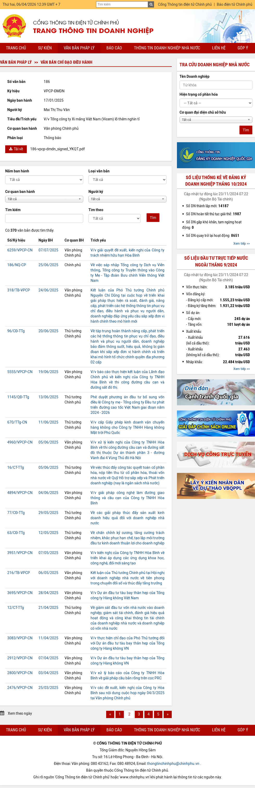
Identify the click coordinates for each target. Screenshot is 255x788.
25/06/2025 (48, 265)
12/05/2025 (48, 533)
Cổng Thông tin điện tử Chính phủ (185, 4)
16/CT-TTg (15, 467)
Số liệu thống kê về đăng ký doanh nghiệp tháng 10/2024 (216, 181)
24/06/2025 (48, 290)
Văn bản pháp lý (79, 47)
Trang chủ (16, 47)
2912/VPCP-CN (20, 658)
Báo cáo (114, 47)
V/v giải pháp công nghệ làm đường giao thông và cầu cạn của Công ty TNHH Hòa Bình (127, 498)
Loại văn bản (99, 171)
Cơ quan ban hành (20, 192)
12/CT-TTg (15, 607)
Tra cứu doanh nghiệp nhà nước (215, 65)
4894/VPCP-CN (20, 493)
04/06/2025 (48, 493)
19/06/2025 (48, 372)
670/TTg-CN (17, 422)
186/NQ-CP (16, 265)
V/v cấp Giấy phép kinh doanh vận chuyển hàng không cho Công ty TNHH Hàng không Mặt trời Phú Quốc (127, 427)
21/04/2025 (48, 607)
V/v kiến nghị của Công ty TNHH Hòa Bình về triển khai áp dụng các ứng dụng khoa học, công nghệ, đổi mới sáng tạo (127, 558)
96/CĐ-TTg (16, 331)
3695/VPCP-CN (20, 593)
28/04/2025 (48, 593)
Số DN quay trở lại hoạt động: (212, 235)
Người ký (95, 192)
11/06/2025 (48, 422)
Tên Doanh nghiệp (194, 76)
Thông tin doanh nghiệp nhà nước (167, 47)
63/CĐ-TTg (16, 533)
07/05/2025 (48, 553)
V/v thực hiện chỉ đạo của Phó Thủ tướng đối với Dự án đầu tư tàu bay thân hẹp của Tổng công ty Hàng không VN (127, 643)
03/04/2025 (48, 673)
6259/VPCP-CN (20, 250)
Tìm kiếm (13, 210)
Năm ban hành (17, 171)
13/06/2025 (48, 397)
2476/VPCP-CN (20, 688)
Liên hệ (219, 47)
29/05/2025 (48, 513)
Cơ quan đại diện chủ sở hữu (203, 112)
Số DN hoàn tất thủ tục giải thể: (213, 214)
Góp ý (243, 47)
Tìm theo (95, 210)
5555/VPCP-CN (20, 372)
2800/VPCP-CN (20, 673)
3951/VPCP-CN (20, 553)
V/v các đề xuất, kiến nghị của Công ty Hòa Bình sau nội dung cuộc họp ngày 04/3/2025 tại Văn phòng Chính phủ (127, 693)
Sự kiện (45, 47)
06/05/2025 (48, 573)
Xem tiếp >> (241, 243)
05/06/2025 (48, 442)
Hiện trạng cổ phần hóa (199, 94)
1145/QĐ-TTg (18, 397)
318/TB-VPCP (18, 290)
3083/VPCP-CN (20, 638)
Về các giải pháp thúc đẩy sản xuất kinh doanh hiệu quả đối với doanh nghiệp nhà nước (127, 518)
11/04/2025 (48, 638)
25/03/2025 (48, 688)
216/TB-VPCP (18, 573)
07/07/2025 (48, 250)
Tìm (153, 218)
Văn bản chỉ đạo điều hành (66, 62)
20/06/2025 (48, 331)
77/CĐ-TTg (16, 513)
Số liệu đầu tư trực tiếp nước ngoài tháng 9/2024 (216, 261)
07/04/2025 (48, 658)
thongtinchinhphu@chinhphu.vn (173, 763)
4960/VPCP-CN (20, 442)
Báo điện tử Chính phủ (234, 4)
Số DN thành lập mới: (207, 206)
